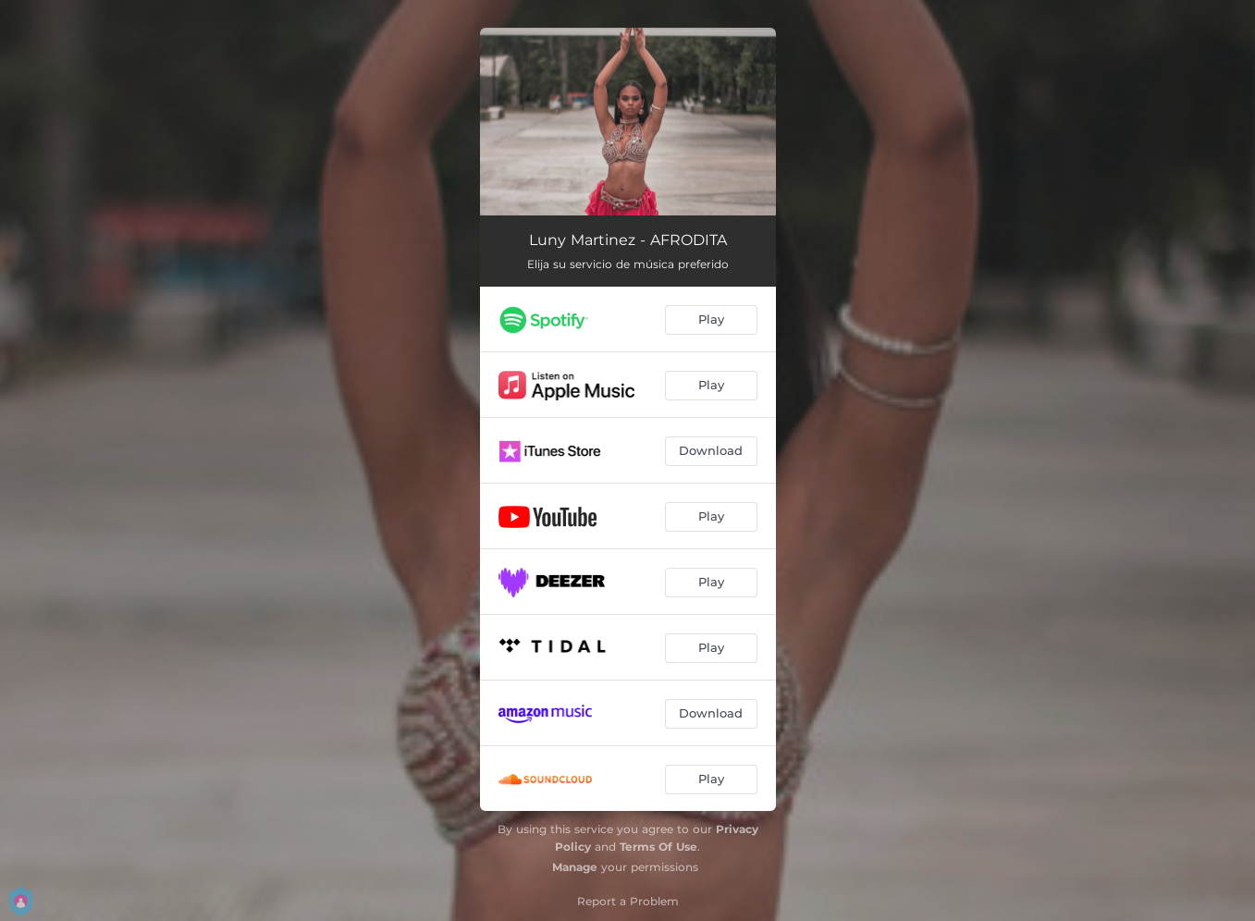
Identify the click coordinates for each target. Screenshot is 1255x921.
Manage (574, 867)
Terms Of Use (658, 846)
